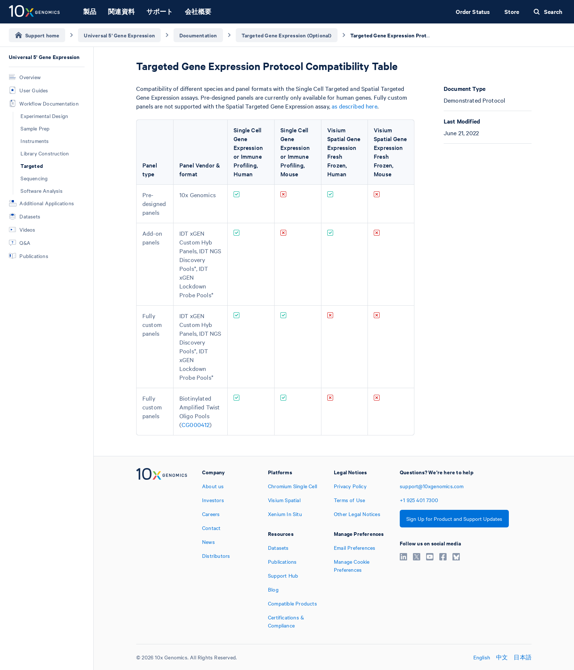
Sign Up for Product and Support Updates (454, 518)
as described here (354, 106)
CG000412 (195, 424)
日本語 (523, 657)
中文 (502, 657)
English (481, 657)
